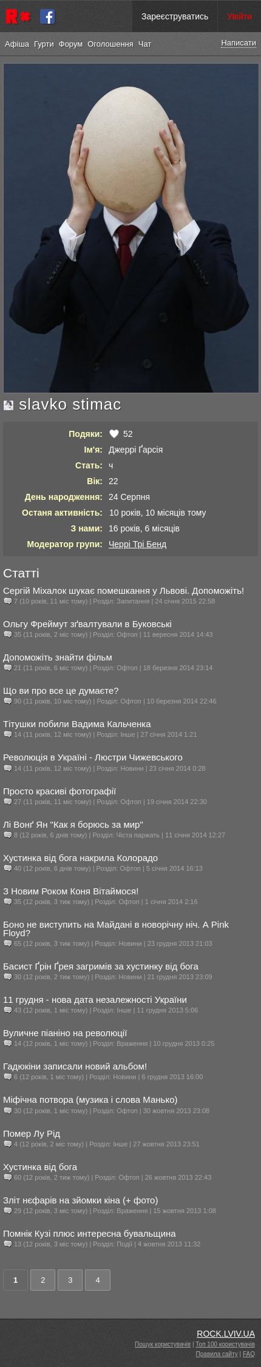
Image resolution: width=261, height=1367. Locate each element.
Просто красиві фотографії (59, 791)
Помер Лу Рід (31, 1133)
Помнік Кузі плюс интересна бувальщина (89, 1233)
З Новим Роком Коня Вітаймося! (70, 891)
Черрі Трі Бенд (137, 544)
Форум (71, 43)
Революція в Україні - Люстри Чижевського (93, 757)
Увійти (239, 16)
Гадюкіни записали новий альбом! (75, 1066)
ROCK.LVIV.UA (226, 1334)
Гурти (44, 43)
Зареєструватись (174, 16)
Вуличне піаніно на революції (65, 1033)
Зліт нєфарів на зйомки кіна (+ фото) (80, 1200)
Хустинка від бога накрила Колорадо (80, 858)
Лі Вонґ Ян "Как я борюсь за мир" (73, 824)
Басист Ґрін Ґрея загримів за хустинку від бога (100, 966)
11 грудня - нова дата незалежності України (95, 999)
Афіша (17, 43)
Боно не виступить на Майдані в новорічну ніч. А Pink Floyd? (116, 928)
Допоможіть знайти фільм (57, 657)
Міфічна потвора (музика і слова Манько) (90, 1099)
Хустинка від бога (40, 1167)
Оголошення (110, 43)
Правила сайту (217, 1354)
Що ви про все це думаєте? (61, 690)
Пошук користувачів (163, 1344)
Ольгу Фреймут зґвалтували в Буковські (87, 624)
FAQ (249, 1354)
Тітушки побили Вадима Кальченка (77, 724)
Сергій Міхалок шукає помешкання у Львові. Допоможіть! (123, 590)
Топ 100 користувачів (225, 1344)
